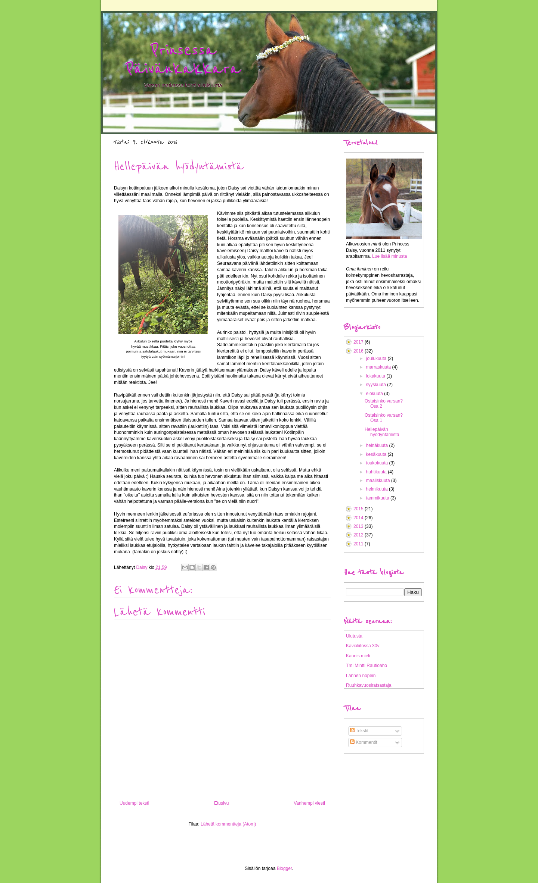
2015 (359, 508)
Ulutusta (354, 636)
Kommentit (363, 742)
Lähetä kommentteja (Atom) (228, 824)
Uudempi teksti (134, 803)
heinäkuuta (377, 445)
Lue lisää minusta (389, 256)
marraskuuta (379, 367)
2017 (359, 342)
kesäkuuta (377, 454)
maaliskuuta (378, 480)
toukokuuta (377, 463)
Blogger (284, 868)
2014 (359, 517)
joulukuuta (377, 358)
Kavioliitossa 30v (362, 645)
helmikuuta (377, 489)
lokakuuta (376, 376)
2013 (359, 526)
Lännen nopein (360, 675)
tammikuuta (378, 498)
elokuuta (375, 393)
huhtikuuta (377, 472)
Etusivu (221, 803)
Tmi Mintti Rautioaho (366, 665)
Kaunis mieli (358, 655)
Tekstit (359, 730)
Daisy (142, 567)
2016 (359, 351)
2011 (359, 544)
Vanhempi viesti (309, 803)
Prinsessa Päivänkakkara (183, 59)
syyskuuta (376, 384)
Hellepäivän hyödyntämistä (382, 432)
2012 (359, 535)
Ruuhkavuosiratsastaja (368, 685)
